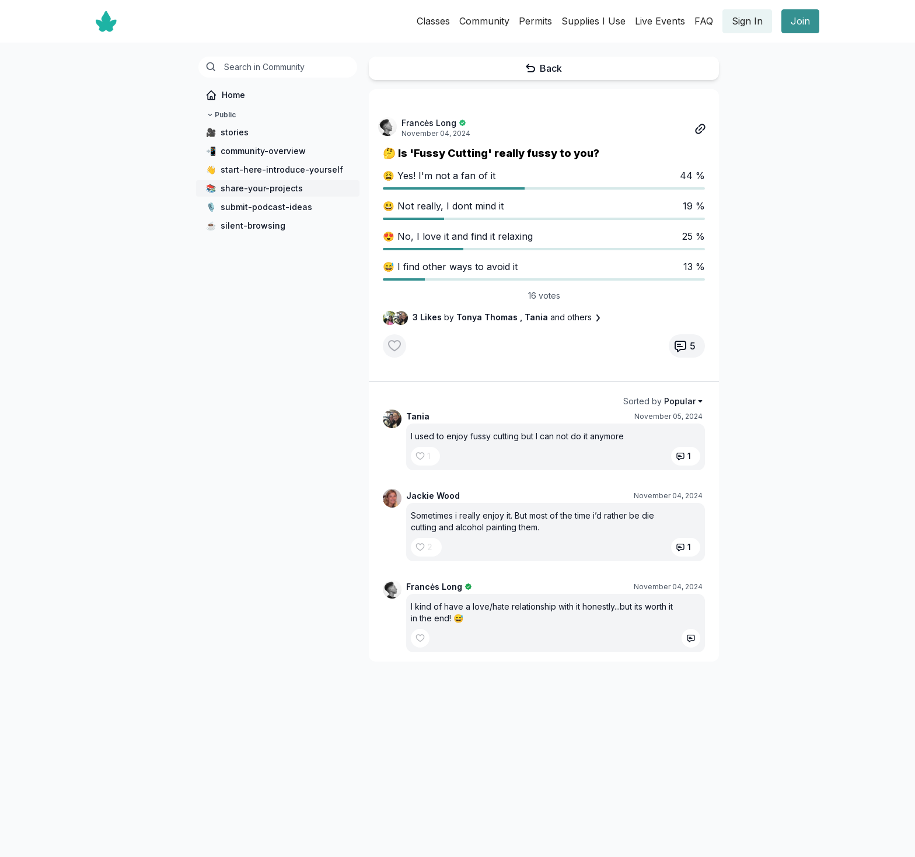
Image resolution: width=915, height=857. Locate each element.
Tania (417, 416)
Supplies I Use (593, 21)
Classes (433, 21)
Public (220, 115)
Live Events (660, 21)
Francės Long (428, 123)
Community (484, 21)
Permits (535, 21)
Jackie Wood (433, 496)
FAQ (703, 21)
